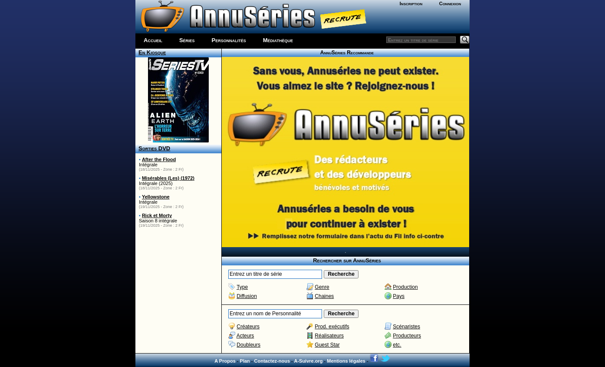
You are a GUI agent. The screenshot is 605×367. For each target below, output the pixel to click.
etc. (397, 345)
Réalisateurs (329, 336)
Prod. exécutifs (332, 327)
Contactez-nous (272, 361)
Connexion (450, 3)
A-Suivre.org (308, 361)
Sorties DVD (154, 148)
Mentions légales (346, 361)
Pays (398, 296)
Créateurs (248, 327)
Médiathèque (278, 40)
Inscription (411, 3)
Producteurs (407, 336)
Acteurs (245, 336)
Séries (187, 40)
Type (242, 287)
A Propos (225, 361)
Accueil (153, 40)
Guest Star (327, 345)
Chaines (324, 296)
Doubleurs (248, 345)
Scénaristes (406, 327)
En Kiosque (152, 52)
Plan (245, 361)
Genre (322, 287)
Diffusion (246, 296)
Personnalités (229, 40)
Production (405, 287)
